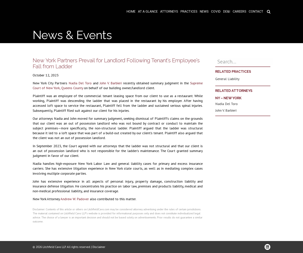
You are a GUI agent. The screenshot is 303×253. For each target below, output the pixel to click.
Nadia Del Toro (80, 83)
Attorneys (169, 11)
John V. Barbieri (111, 83)
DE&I (226, 11)
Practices (188, 11)
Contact (256, 11)
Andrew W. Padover (74, 199)
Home (131, 11)
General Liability (227, 79)
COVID (216, 11)
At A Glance (148, 11)
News (204, 11)
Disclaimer (99, 247)
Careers (239, 11)
